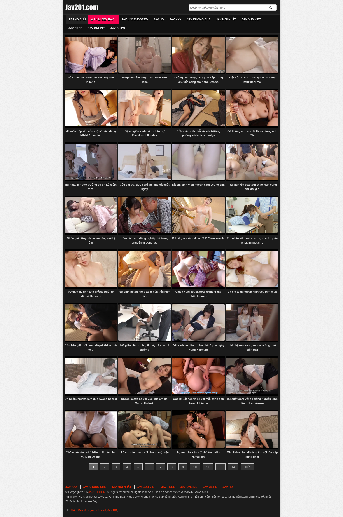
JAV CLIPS (117, 28)
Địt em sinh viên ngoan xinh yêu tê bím (198, 184)
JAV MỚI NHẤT (226, 19)
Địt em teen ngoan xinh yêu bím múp (252, 291)
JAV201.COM (97, 492)
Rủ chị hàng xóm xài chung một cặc (144, 452)
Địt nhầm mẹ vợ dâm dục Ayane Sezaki (91, 398)
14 (233, 467)
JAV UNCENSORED (135, 19)
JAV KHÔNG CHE (198, 19)
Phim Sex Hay (104, 19)
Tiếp (247, 467)
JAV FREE (75, 28)
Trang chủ (77, 19)
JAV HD (159, 19)
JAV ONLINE (96, 28)
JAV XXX (175, 19)
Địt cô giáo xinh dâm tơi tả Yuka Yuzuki (198, 238)
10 (195, 467)
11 (208, 467)
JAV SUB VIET (251, 19)
